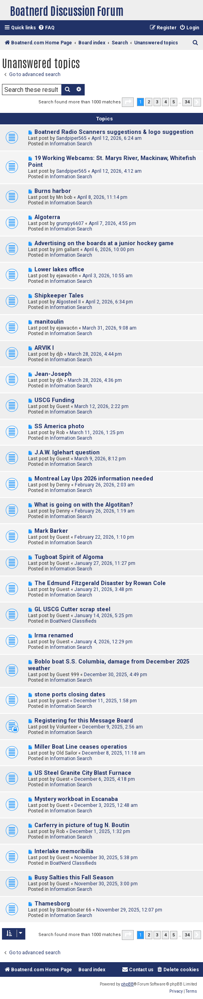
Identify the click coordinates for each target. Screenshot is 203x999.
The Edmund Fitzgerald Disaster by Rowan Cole (100, 583)
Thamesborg (52, 903)
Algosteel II (68, 302)
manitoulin (49, 321)
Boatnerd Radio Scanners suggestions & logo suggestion (114, 132)
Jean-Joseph (53, 374)
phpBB (127, 984)
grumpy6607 (70, 223)
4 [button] (165, 102)
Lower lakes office (59, 269)
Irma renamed (53, 635)
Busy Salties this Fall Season (74, 877)
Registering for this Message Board (83, 720)
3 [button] (157, 102)
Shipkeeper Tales (58, 295)
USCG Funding (54, 400)
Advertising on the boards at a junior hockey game (104, 243)
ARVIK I (44, 348)
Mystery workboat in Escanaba (76, 799)
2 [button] (149, 102)
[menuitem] (46, 28)
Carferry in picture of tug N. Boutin (81, 825)
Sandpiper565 (71, 138)
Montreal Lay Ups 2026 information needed (93, 478)
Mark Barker (51, 531)
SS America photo (59, 426)
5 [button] (174, 102)
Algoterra (47, 217)
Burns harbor (52, 191)
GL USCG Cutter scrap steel (72, 609)
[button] (128, 102)
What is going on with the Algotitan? (83, 504)
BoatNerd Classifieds (73, 621)
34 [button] (187, 102)
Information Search (71, 144)
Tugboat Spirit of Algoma (68, 557)
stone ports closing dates (69, 694)
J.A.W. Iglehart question (67, 452)
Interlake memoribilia (63, 851)
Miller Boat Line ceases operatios (80, 747)
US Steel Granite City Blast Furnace (82, 773)
